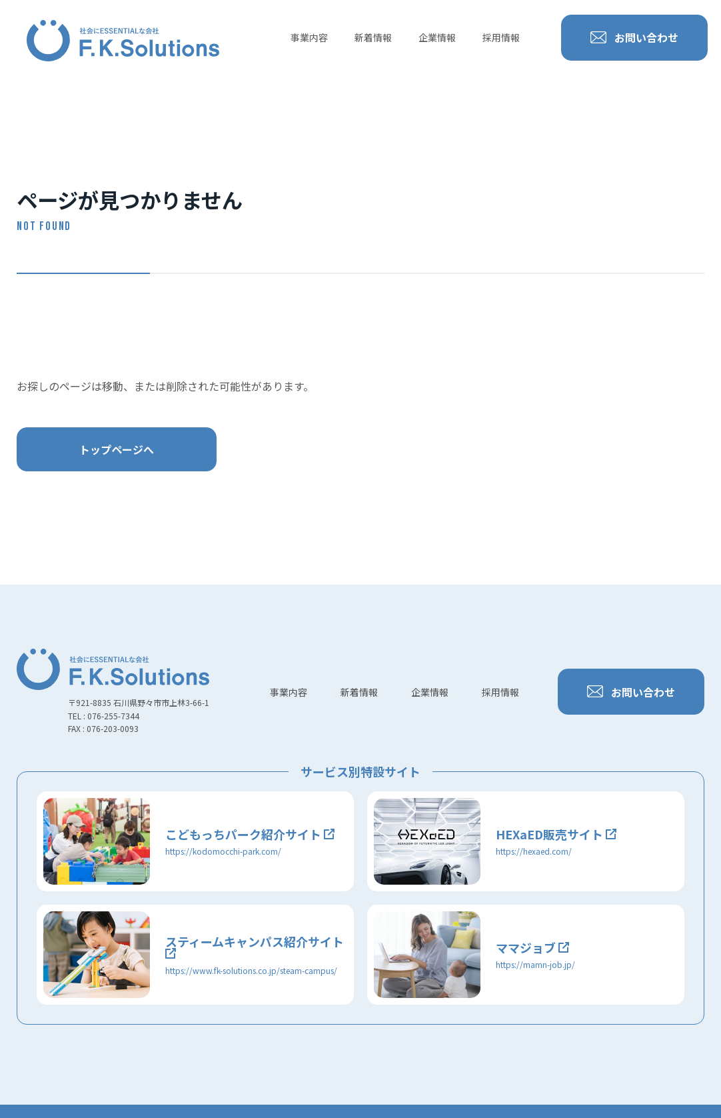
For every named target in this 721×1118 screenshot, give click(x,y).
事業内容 (309, 37)
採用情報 (501, 37)
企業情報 (437, 37)
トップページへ (116, 449)
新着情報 (373, 37)
